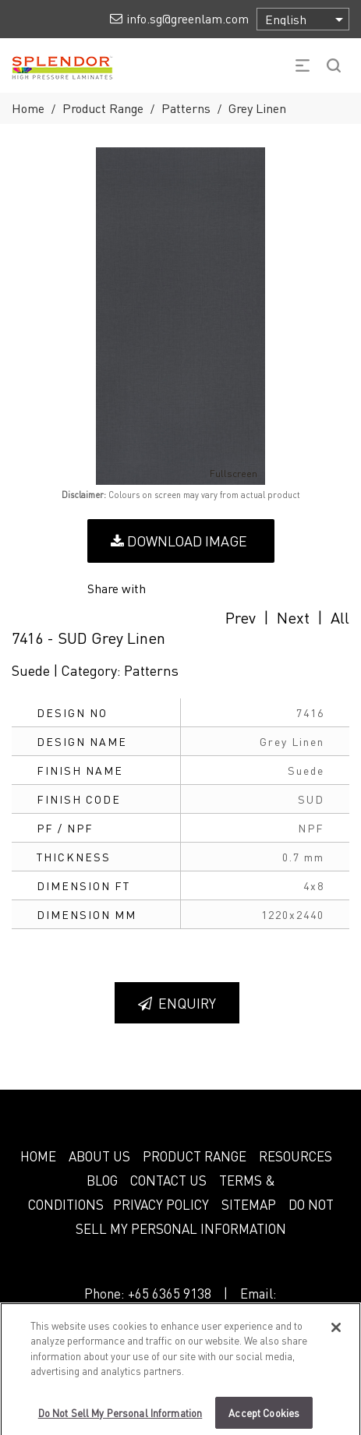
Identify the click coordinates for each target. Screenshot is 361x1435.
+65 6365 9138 (169, 1293)
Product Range (102, 108)
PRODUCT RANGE (194, 1156)
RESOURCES (295, 1156)
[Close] (336, 1334)
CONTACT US (168, 1180)
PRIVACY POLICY (161, 1204)
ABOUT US (99, 1156)
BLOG (102, 1180)
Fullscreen (222, 474)
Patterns (186, 108)
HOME (38, 1156)
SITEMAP (248, 1204)
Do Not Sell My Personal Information (120, 1419)
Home (28, 108)
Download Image (179, 541)
